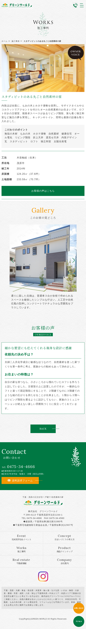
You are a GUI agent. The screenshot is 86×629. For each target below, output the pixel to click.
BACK (42, 428)
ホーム (4, 41)
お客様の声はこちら (43, 190)
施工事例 (15, 41)
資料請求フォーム (20, 480)
